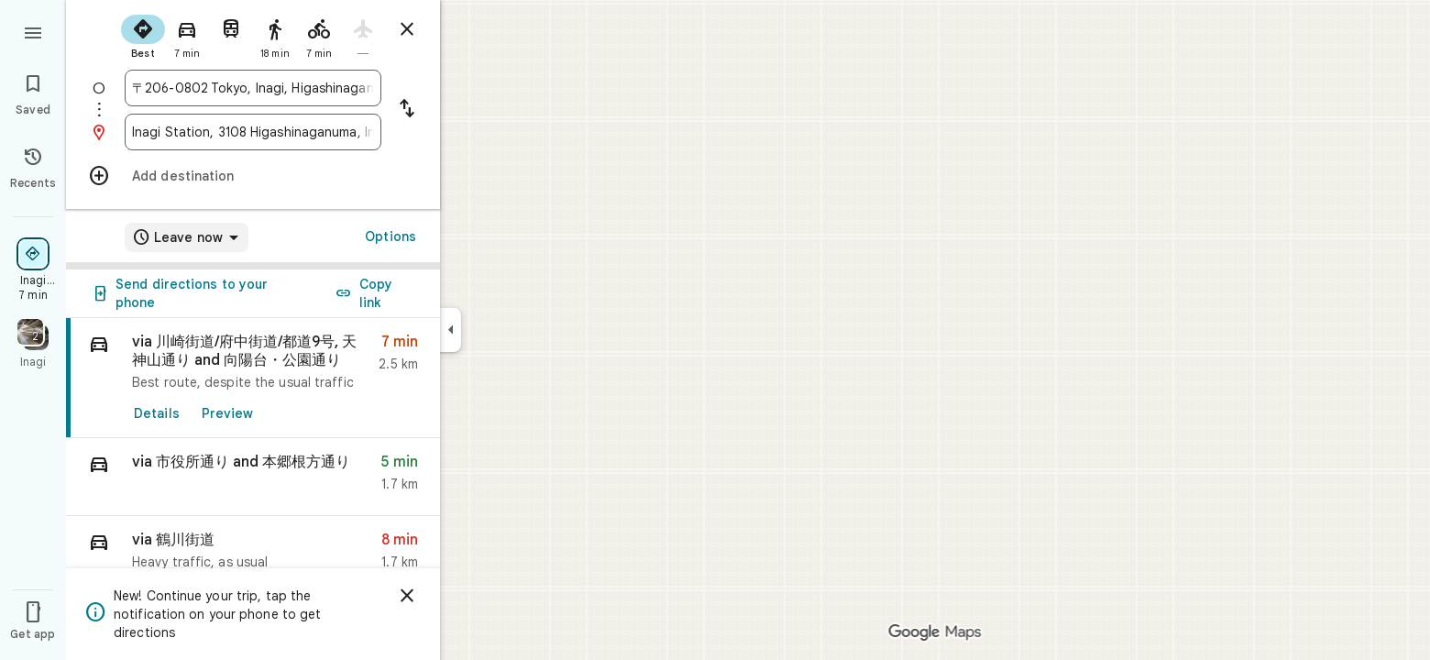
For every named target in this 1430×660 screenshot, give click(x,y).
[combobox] (253, 88)
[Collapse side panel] (450, 330)
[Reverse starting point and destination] (407, 110)
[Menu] (33, 31)
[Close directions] (407, 29)
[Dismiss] (407, 596)
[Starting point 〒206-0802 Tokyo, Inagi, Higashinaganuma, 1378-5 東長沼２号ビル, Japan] (253, 88)
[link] (253, 378)
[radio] (143, 35)
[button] (253, 477)
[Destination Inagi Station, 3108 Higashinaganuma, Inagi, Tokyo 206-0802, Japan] (253, 132)
